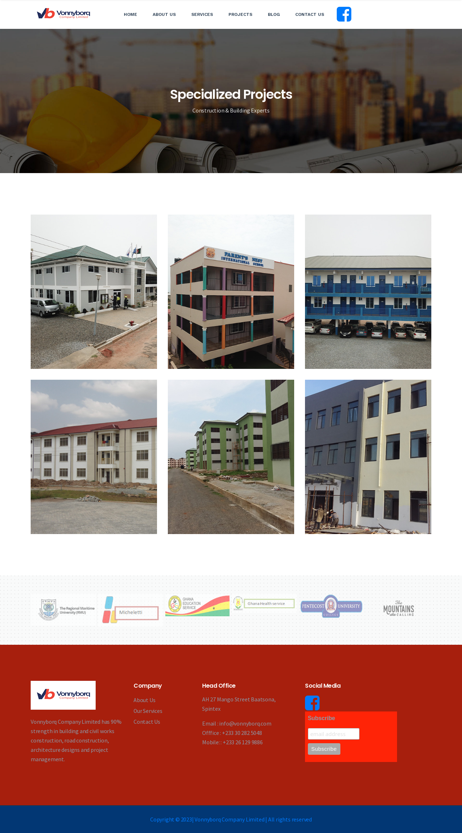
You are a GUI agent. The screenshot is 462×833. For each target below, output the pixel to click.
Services (202, 14)
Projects (240, 14)
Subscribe (321, 718)
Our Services (148, 710)
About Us (164, 14)
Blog (274, 14)
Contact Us (309, 14)
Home (130, 14)
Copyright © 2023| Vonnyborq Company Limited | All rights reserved (231, 819)
